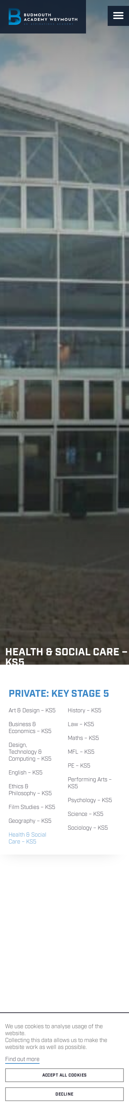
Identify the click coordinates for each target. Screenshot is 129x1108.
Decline (64, 1094)
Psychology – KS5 (90, 800)
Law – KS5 (81, 724)
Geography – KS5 (30, 821)
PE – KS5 (79, 766)
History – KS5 (84, 710)
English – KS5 (26, 773)
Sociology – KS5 (88, 828)
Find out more (22, 1059)
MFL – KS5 (81, 752)
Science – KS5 (86, 814)
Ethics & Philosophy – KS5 (30, 790)
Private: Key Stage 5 (59, 693)
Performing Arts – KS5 (90, 783)
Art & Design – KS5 (32, 710)
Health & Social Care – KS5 (27, 838)
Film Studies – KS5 (32, 807)
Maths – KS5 (83, 738)
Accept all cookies (64, 1075)
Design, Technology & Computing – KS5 (30, 752)
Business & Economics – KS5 (30, 728)
